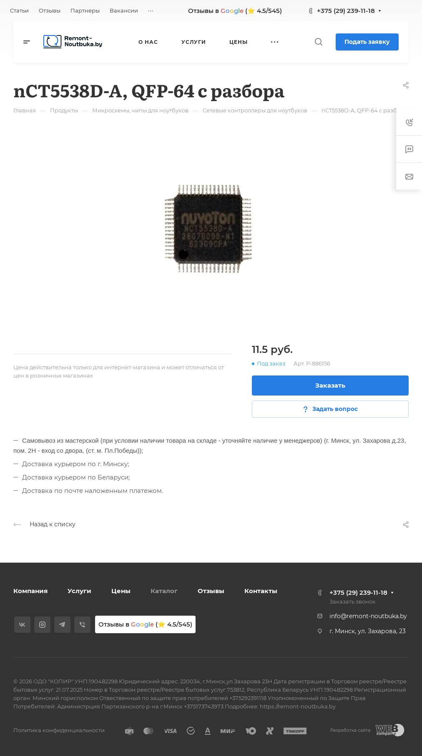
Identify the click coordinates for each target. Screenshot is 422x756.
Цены (121, 591)
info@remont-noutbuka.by (368, 616)
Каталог (164, 591)
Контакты (260, 591)
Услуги (79, 591)
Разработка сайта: (350, 730)
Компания (30, 591)
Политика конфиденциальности (59, 730)
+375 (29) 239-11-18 (346, 11)
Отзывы (211, 591)
